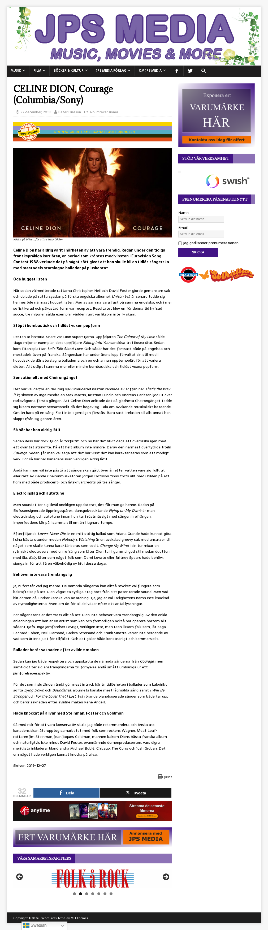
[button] (203, 71)
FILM (37, 70)
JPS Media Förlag (111, 70)
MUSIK (16, 70)
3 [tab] (86, 893)
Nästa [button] (166, 877)
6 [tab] (104, 893)
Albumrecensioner (104, 112)
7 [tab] (111, 893)
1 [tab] (74, 893)
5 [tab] (98, 893)
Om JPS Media (150, 70)
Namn (183, 212)
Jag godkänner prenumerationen (208, 243)
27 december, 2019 (36, 112)
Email (183, 228)
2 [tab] (80, 893)
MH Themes (79, 918)
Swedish (35, 926)
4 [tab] (92, 893)
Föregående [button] (20, 877)
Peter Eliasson (69, 112)
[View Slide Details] (92, 878)
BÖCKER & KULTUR (69, 70)
